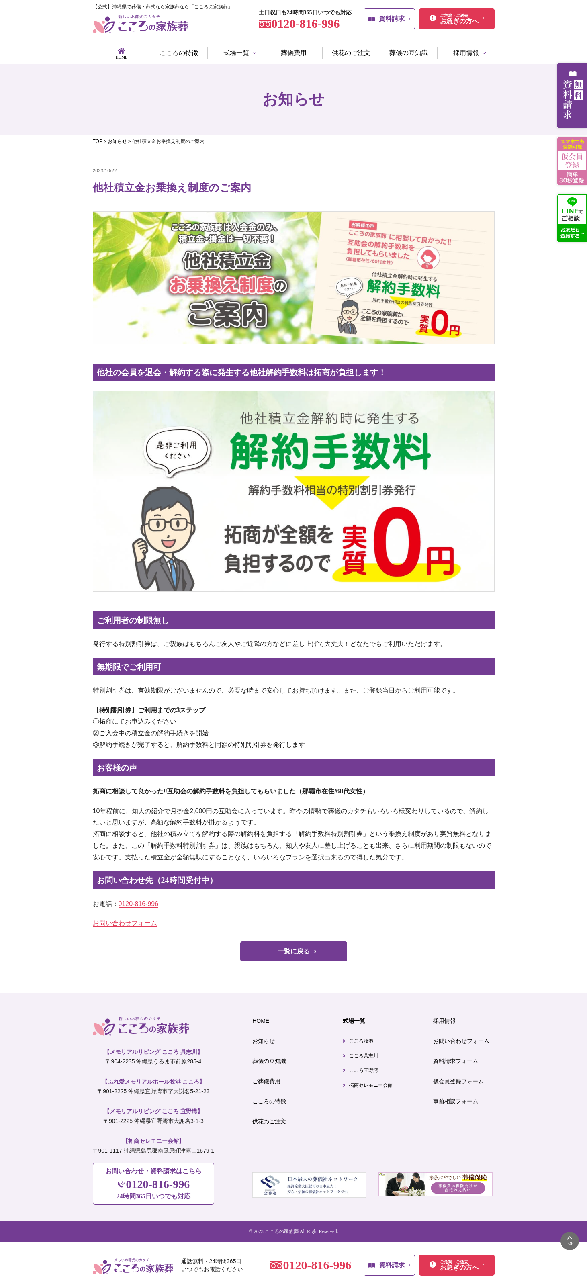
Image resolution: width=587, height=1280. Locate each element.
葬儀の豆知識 (269, 1058)
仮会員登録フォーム (458, 1078)
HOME (260, 1017)
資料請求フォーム (455, 1058)
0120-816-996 (139, 900)
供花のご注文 (269, 1118)
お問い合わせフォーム (125, 919)
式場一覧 (354, 1017)
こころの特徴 (269, 1098)
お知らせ (263, 1038)
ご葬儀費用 (266, 1078)
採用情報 (444, 1017)
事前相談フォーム (455, 1098)
